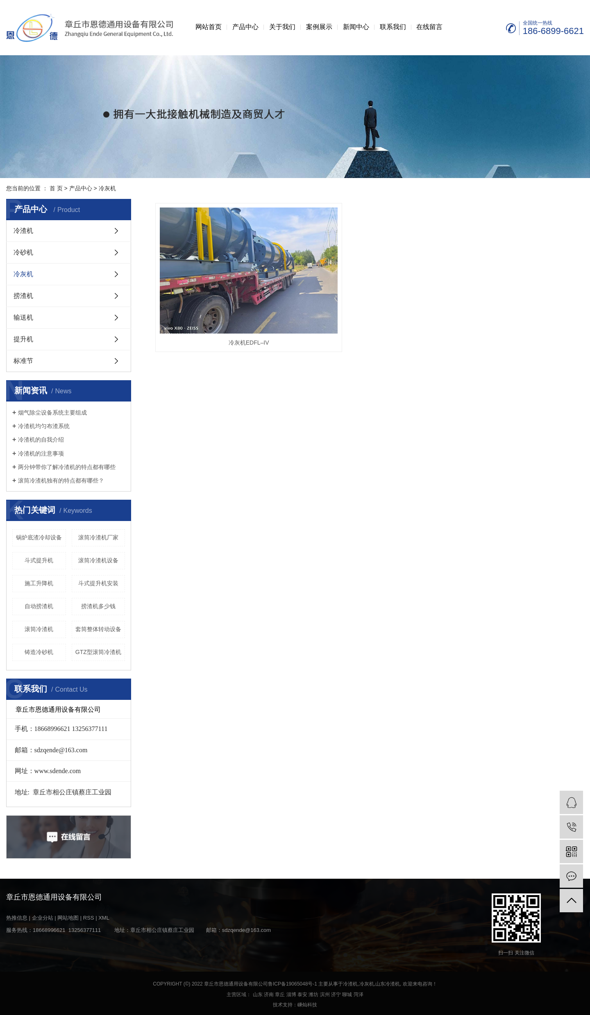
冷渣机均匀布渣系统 (44, 426)
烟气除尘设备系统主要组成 (52, 412)
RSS (88, 918)
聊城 (347, 994)
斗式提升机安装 (98, 583)
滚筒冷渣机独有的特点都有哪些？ (61, 480)
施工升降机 (39, 583)
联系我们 (393, 26)
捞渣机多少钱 (98, 606)
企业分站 (42, 918)
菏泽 (358, 994)
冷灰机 (107, 188)
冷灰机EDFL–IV (222, 305)
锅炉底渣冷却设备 (39, 537)
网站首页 (208, 26)
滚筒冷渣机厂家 (98, 537)
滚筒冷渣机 (39, 629)
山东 (258, 994)
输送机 (23, 317)
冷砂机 (23, 252)
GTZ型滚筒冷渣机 (98, 652)
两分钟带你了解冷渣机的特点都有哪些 (67, 467)
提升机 (23, 339)
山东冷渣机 (387, 984)
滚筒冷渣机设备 (98, 560)
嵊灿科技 (307, 1005)
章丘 (280, 994)
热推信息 (16, 918)
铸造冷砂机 (39, 652)
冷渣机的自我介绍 (41, 439)
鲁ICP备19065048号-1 (292, 984)
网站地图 (68, 918)
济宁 (336, 994)
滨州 (325, 994)
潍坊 (313, 994)
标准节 (23, 360)
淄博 (291, 994)
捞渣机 (23, 295)
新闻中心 (356, 26)
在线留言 (429, 26)
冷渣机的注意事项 (41, 453)
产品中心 (245, 26)
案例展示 (319, 26)
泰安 (302, 994)
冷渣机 (23, 230)
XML (103, 918)
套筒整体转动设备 (98, 629)
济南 (269, 994)
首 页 (56, 188)
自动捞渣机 (39, 606)
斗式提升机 (39, 560)
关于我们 (282, 26)
